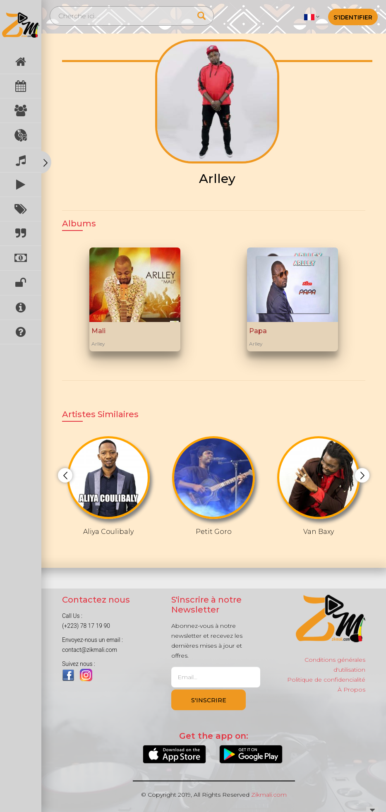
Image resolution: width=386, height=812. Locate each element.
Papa (258, 331)
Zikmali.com (269, 794)
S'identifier (352, 17)
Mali (98, 331)
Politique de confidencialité (326, 679)
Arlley (98, 344)
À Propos (351, 689)
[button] (311, 16)
